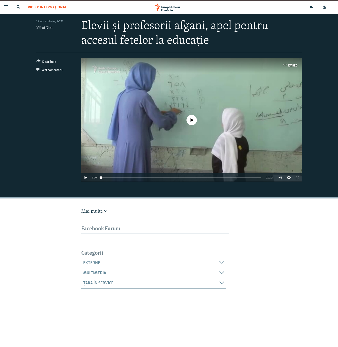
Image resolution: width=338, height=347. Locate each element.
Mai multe (94, 211)
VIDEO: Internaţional (47, 7)
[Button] (46, 62)
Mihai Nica (44, 28)
